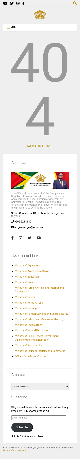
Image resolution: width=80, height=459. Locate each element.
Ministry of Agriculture (27, 265)
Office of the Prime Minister (30, 356)
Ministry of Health (25, 297)
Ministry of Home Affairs (29, 302)
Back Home (39, 146)
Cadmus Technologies (14, 450)
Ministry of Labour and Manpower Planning (39, 319)
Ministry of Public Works (28, 345)
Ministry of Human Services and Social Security (41, 313)
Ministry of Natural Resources (31, 330)
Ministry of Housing (26, 308)
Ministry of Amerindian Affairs (32, 271)
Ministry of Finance (25, 282)
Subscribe (22, 427)
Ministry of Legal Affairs (28, 324)
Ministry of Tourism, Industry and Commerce (40, 350)
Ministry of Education (27, 276)
